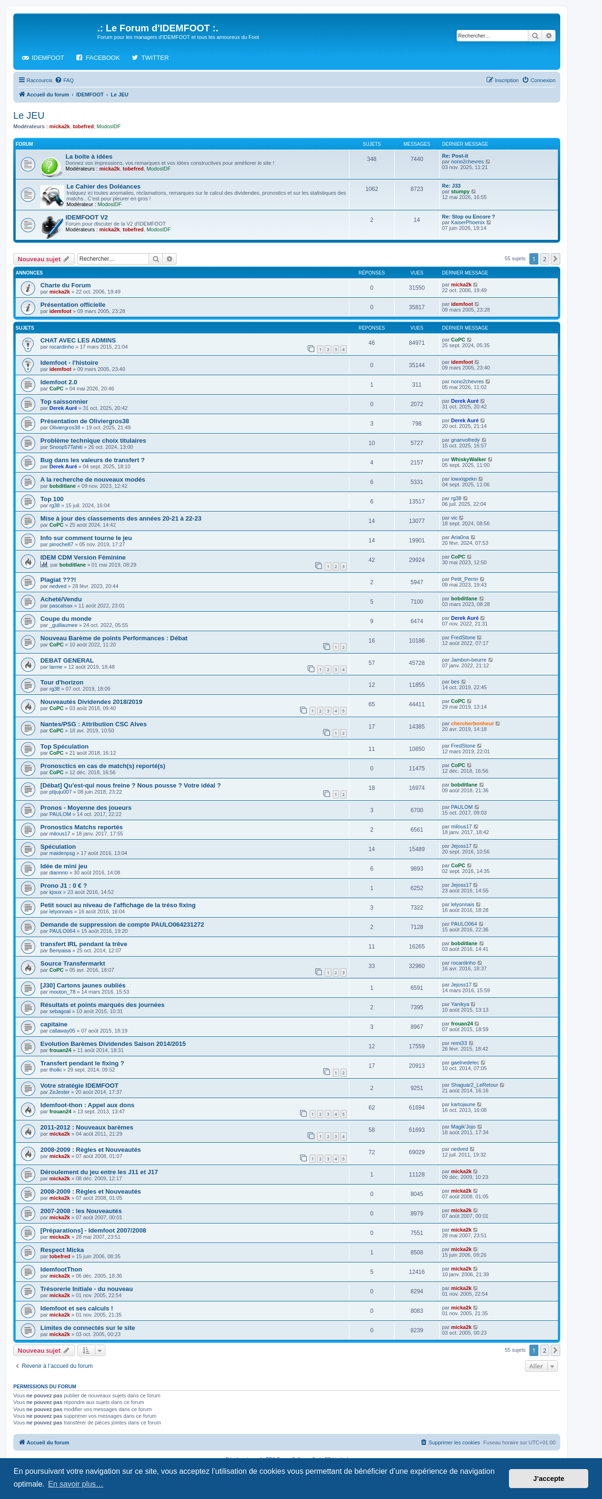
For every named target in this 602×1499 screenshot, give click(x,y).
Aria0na (460, 537)
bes (455, 681)
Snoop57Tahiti (66, 447)
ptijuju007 (60, 792)
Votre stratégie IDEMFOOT (79, 1085)
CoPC (458, 339)
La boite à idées (89, 156)
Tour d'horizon (62, 682)
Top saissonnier (64, 401)
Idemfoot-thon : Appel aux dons (87, 1105)
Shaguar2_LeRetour (474, 1085)
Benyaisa (60, 950)
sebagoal (60, 1011)
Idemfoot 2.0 (58, 382)
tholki (55, 1069)
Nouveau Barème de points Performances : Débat (114, 638)
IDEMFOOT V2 (87, 217)
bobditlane (62, 486)
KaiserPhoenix (468, 222)
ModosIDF (109, 126)
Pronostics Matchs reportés (81, 827)
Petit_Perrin (464, 579)
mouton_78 (62, 992)
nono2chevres (467, 161)
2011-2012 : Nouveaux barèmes (86, 1127)
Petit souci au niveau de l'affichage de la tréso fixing (118, 905)
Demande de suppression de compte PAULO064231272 (122, 924)
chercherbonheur (472, 723)
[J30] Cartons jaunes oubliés (83, 985)
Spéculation (58, 846)
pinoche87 (61, 544)
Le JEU (29, 115)
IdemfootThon (61, 1269)
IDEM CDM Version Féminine (83, 557)
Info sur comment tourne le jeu (86, 537)
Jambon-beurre (469, 660)
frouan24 (462, 1023)
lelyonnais (61, 911)
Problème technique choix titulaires (93, 440)
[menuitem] (64, 80)
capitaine (53, 1024)
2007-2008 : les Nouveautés (81, 1210)
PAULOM (60, 814)
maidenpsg (62, 853)
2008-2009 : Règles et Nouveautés (90, 1149)
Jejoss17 (461, 846)
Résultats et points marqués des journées (102, 1004)
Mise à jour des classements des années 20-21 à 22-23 (120, 518)
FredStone (463, 637)
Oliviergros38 (64, 427)
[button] (555, 259)
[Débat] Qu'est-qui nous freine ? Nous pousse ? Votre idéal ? (130, 785)
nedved (57, 586)
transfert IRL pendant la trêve (83, 944)
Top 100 (52, 499)
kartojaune (463, 1104)
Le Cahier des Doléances (103, 186)
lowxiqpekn (464, 479)
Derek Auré (63, 408)
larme (56, 667)
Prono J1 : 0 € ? (63, 885)
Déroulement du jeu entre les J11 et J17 (99, 1172)
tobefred (83, 126)
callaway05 (62, 1031)
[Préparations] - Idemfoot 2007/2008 (93, 1230)
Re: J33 (451, 186)
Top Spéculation (64, 746)
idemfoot (60, 311)
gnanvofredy (465, 440)
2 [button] (544, 259)
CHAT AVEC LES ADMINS (78, 340)
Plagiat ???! (58, 579)
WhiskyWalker (468, 459)
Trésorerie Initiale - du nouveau (86, 1288)
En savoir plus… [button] (75, 1484)
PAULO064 (62, 931)
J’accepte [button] (548, 1478)
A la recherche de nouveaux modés (92, 479)
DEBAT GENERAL (67, 660)
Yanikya (460, 1004)
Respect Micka (62, 1249)
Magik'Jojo (463, 1126)
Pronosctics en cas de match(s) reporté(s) (102, 765)
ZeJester (59, 1092)
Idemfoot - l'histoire (69, 362)
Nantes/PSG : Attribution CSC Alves (93, 724)
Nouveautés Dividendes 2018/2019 (91, 701)
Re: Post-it (455, 156)
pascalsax (61, 605)
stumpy (460, 191)
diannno (58, 872)
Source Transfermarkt (72, 963)
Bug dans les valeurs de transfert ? (92, 460)
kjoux (55, 892)
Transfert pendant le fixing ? (82, 1063)
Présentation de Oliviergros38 (84, 421)
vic (454, 518)
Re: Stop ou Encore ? (468, 216)
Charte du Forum (65, 285)
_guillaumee (63, 625)
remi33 (459, 1043)
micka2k (59, 126)
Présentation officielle (72, 304)
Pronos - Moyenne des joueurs (86, 807)
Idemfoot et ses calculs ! (76, 1308)
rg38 (54, 505)
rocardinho (61, 347)
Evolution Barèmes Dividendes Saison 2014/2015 (113, 1043)
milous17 (59, 833)
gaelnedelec (465, 1062)
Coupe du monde (66, 618)
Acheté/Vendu (61, 599)
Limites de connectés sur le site (87, 1327)
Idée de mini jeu (63, 866)
